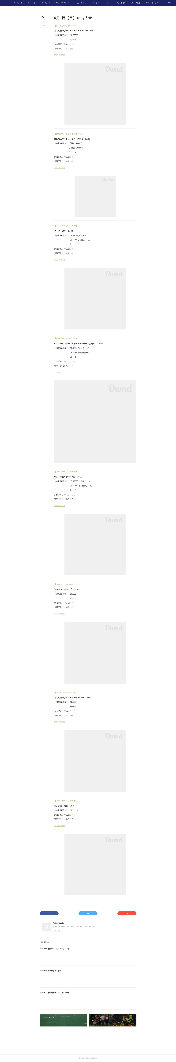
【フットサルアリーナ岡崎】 (66, 472)
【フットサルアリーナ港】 (65, 801)
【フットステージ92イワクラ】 (68, 584)
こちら (72, 44)
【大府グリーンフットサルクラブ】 (69, 134)
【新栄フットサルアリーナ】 (66, 338)
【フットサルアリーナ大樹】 (66, 226)
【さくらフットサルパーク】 (66, 26)
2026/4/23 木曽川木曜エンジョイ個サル (55, 993)
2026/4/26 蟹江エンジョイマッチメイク (55, 949)
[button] (16, 3)
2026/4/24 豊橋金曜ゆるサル (50, 971)
